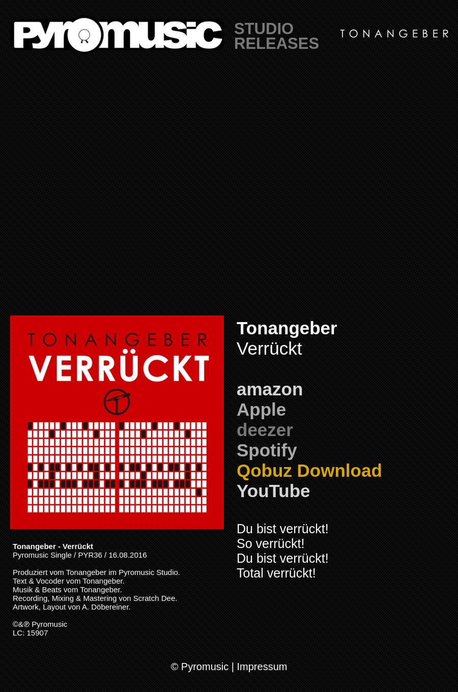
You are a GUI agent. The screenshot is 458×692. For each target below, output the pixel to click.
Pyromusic (49, 624)
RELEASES (276, 43)
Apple (261, 409)
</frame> (229, 193)
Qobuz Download (309, 470)
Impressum (262, 666)
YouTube (273, 491)
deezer (265, 430)
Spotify (267, 450)
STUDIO (264, 29)
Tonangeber (287, 328)
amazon (270, 389)
